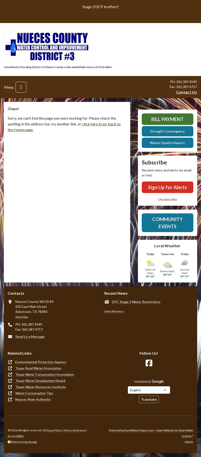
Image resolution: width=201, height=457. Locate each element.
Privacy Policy (53, 430)
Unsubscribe (167, 199)
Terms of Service (74, 430)
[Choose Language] (149, 390)
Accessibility (16, 436)
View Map (21, 317)
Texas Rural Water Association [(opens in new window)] (38, 368)
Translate (149, 399)
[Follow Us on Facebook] (149, 363)
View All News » (114, 311)
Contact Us (186, 92)
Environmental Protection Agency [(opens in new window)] (40, 362)
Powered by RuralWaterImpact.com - (151, 433)
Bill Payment (167, 119)
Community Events (167, 222)
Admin (189, 442)
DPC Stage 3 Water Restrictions (136, 302)
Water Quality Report (167, 143)
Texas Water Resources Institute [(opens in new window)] (40, 387)
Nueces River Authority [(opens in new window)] (33, 399)
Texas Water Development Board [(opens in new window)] (40, 381)
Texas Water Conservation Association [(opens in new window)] (44, 374)
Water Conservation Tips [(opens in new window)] (34, 393)
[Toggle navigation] (21, 87)
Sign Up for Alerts (167, 187)
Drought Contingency (167, 131)
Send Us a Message (30, 336)
